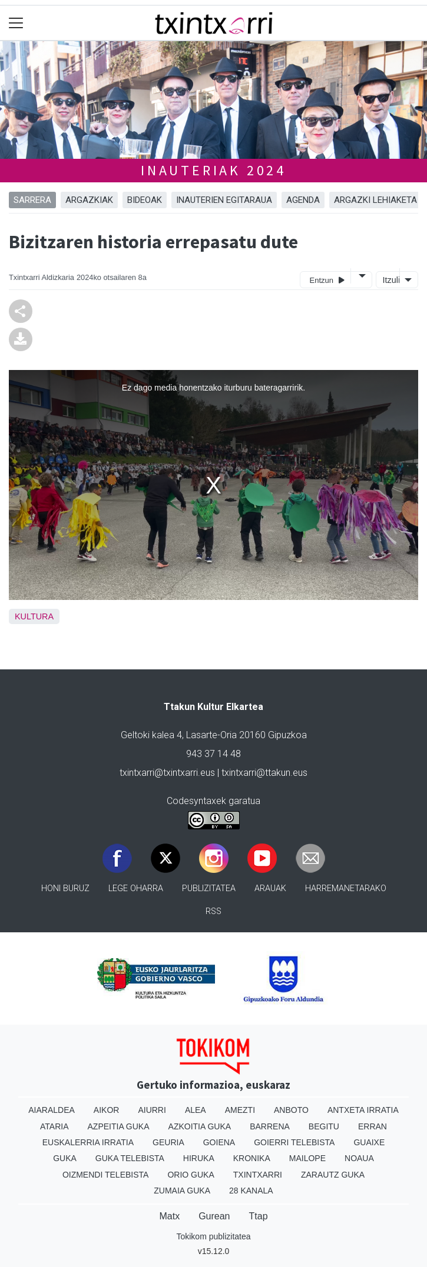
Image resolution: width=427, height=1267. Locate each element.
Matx (169, 1216)
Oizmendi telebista (105, 1174)
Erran (372, 1126)
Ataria (54, 1126)
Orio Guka (190, 1174)
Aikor (107, 1110)
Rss (213, 911)
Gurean (214, 1216)
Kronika (251, 1158)
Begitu (324, 1126)
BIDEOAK (144, 200)
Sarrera (32, 200)
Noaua (359, 1158)
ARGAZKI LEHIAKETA (375, 200)
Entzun (327, 280)
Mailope (307, 1158)
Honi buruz (65, 888)
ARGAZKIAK (89, 200)
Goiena (219, 1142)
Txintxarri (257, 1174)
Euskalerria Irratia (88, 1142)
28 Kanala (251, 1190)
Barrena (270, 1126)
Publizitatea (209, 888)
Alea (195, 1110)
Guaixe (369, 1142)
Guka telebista (129, 1158)
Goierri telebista (294, 1142)
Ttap (258, 1216)
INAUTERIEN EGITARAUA (224, 200)
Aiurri (151, 1110)
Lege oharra (135, 888)
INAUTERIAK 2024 (213, 170)
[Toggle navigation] (16, 23)
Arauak (270, 888)
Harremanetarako (345, 888)
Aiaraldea (51, 1110)
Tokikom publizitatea (213, 1236)
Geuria (168, 1142)
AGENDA (303, 200)
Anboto (291, 1110)
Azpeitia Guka (119, 1126)
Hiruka (198, 1158)
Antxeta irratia (363, 1110)
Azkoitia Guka (199, 1126)
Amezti (240, 1110)
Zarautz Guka (333, 1174)
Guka (65, 1158)
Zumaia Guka (182, 1190)
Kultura (34, 616)
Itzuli (390, 280)
